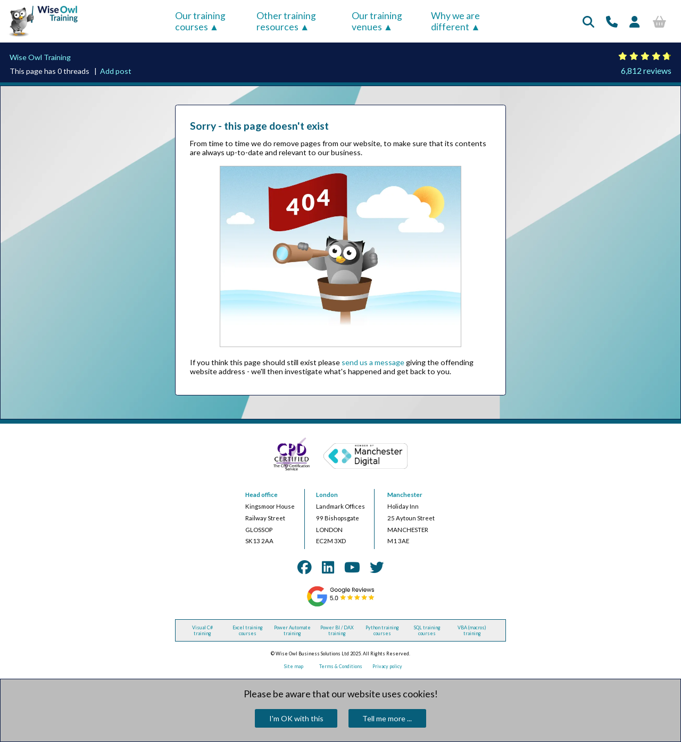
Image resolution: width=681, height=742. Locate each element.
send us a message (373, 362)
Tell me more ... (387, 718)
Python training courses (382, 630)
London (327, 494)
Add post (115, 70)
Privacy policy (387, 666)
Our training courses (200, 21)
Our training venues (377, 21)
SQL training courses (427, 630)
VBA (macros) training (472, 630)
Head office (261, 494)
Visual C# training (202, 630)
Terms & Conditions (340, 666)
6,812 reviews (646, 70)
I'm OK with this (296, 718)
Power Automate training (292, 630)
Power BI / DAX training (337, 630)
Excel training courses (247, 630)
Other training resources (286, 21)
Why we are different (455, 21)
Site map (293, 666)
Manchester (404, 494)
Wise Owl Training (40, 57)
